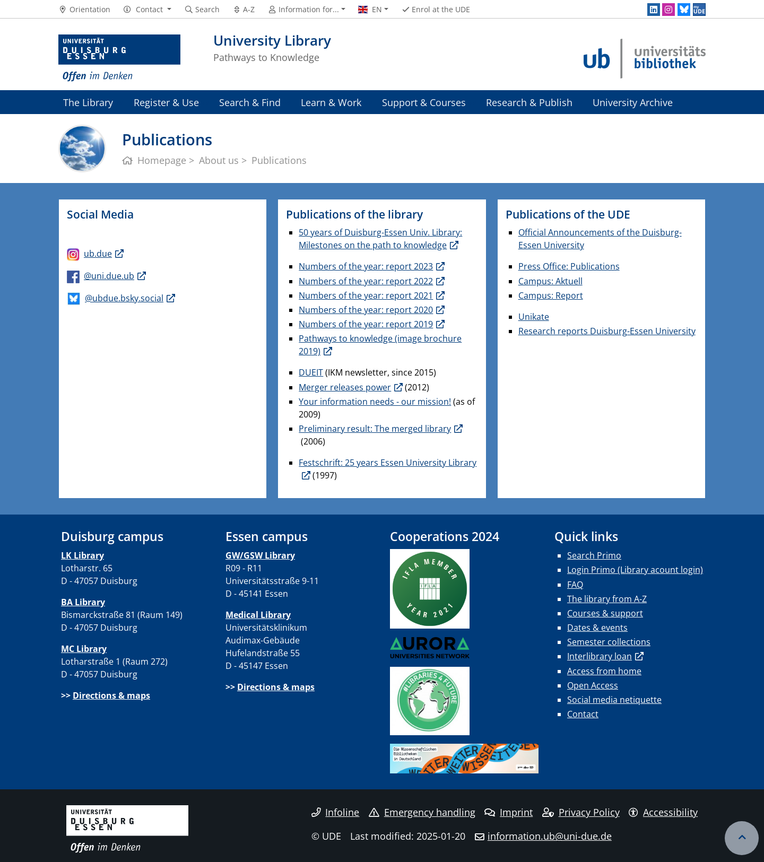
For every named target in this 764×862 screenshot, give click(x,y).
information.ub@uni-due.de (550, 836)
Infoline (335, 812)
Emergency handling (422, 812)
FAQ (575, 584)
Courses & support (605, 613)
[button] (147, 9)
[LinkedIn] (653, 9)
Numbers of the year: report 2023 (366, 266)
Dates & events (597, 627)
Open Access (592, 685)
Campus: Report (550, 295)
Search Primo (594, 555)
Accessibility (663, 812)
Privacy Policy (581, 812)
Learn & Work (331, 102)
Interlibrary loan (599, 656)
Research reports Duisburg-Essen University (607, 331)
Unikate (533, 317)
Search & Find (250, 102)
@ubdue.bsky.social (124, 298)
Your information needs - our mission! (375, 401)
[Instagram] (668, 9)
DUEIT (311, 372)
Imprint (508, 812)
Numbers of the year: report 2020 (366, 310)
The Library (88, 102)
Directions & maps (111, 695)
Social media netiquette (614, 700)
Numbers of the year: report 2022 (366, 281)
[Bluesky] (684, 9)
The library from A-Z (607, 599)
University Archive (633, 102)
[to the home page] (119, 58)
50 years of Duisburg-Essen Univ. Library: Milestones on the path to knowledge (380, 239)
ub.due (98, 253)
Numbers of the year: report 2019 (366, 324)
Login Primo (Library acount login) (635, 570)
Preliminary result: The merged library (375, 428)
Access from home (604, 671)
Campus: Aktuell (550, 281)
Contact (582, 714)
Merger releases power (345, 387)
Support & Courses (424, 102)
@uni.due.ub (109, 276)
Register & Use (166, 102)
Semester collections (608, 642)
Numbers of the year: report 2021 (366, 295)
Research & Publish (529, 102)
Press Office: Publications (569, 266)
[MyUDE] (699, 9)
